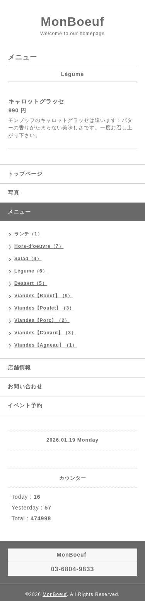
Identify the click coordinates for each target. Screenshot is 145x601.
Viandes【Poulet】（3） (44, 308)
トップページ (25, 174)
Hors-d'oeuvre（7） (39, 246)
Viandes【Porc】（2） (42, 320)
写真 (13, 193)
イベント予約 (25, 405)
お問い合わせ (25, 386)
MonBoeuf (72, 22)
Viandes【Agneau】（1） (45, 345)
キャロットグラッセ (36, 101)
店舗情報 (19, 367)
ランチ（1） (28, 234)
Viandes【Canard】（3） (45, 332)
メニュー (19, 211)
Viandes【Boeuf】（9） (43, 295)
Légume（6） (31, 271)
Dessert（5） (30, 283)
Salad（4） (28, 258)
